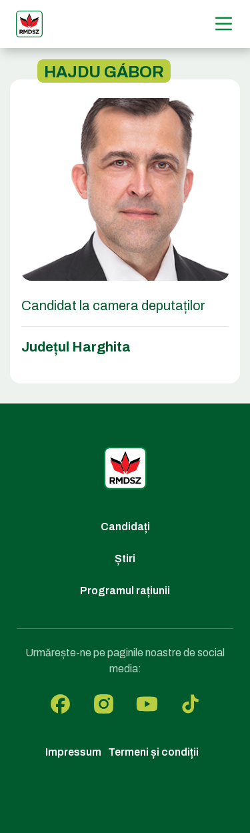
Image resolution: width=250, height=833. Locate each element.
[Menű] (223, 24)
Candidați (125, 526)
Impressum (73, 752)
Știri (125, 558)
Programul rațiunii (125, 590)
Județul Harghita (76, 346)
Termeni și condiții (153, 752)
